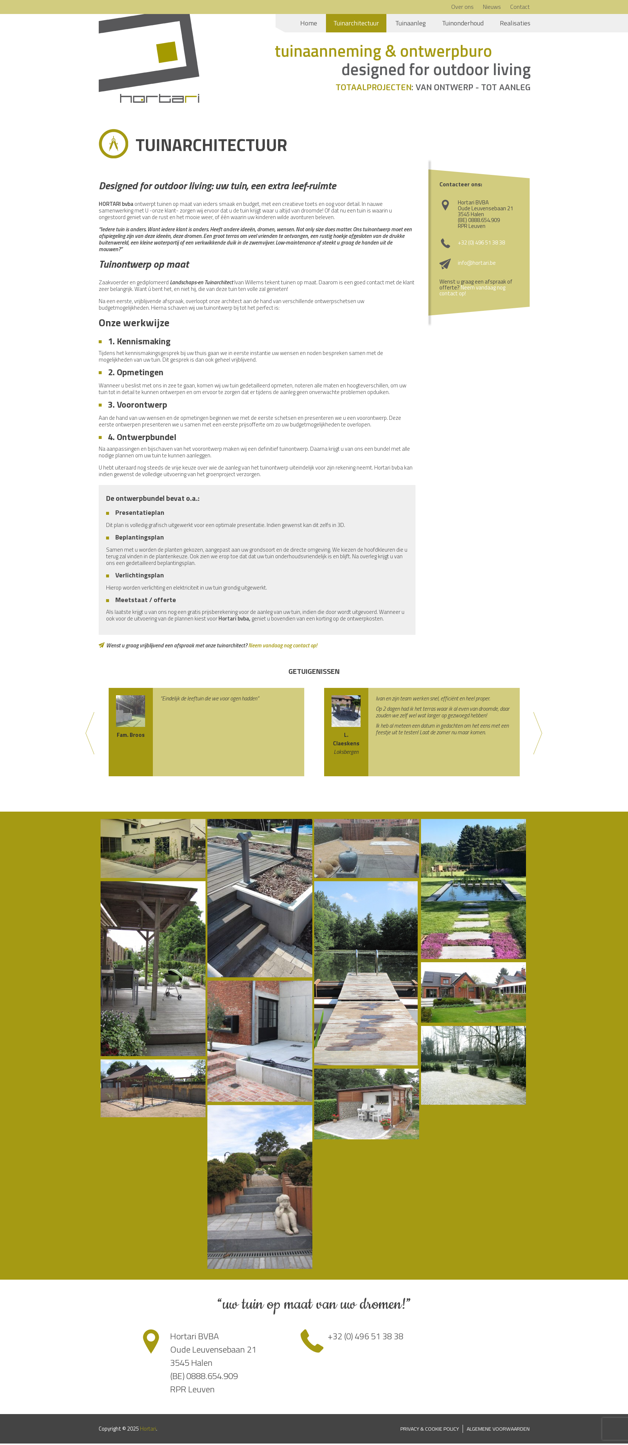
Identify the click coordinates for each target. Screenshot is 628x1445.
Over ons (462, 6)
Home (308, 23)
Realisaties (515, 23)
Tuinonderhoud (463, 23)
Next (538, 734)
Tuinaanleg (410, 23)
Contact (520, 6)
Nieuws (492, 6)
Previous (90, 734)
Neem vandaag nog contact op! (282, 647)
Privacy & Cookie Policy (426, 1430)
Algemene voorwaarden (497, 1430)
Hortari (148, 1430)
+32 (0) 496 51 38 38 (481, 244)
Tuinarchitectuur (356, 23)
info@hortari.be (477, 264)
